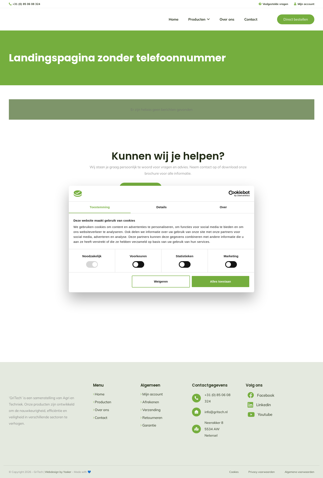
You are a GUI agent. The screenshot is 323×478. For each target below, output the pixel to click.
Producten (103, 402)
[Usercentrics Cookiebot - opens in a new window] (232, 193)
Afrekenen (150, 402)
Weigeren (161, 281)
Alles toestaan (220, 281)
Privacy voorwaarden (261, 471)
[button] (207, 19)
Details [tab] (161, 207)
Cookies (234, 471)
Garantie (149, 425)
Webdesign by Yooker (58, 471)
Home (99, 394)
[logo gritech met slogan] (21, 19)
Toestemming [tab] (100, 207)
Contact (101, 417)
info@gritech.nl (216, 412)
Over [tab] (223, 207)
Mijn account (152, 394)
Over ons (102, 410)
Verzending (151, 410)
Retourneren (152, 417)
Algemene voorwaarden (299, 471)
